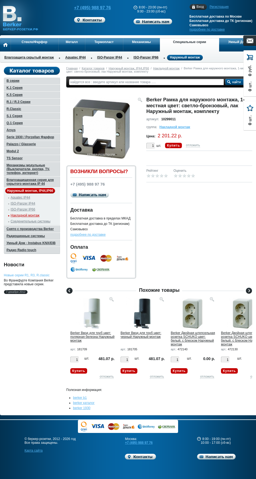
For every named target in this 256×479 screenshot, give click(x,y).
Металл (72, 42)
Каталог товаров (93, 68)
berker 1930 (81, 408)
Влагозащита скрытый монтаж (29, 57)
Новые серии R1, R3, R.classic (26, 275)
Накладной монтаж (166, 68)
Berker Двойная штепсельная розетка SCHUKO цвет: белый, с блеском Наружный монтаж (193, 338)
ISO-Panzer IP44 (109, 57)
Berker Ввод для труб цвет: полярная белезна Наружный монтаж (92, 336)
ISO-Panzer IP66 (146, 57)
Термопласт (104, 42)
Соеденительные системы (30, 221)
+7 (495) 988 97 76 (89, 7)
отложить (193, 145)
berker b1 (80, 398)
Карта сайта (33, 450)
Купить (173, 145)
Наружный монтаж (185, 57)
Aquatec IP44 (75, 57)
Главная (72, 68)
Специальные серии (189, 42)
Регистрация (219, 7)
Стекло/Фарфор (35, 42)
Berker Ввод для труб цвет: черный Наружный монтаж (141, 335)
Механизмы (141, 42)
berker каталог (84, 403)
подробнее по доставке (207, 29)
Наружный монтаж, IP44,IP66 (129, 68)
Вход (200, 7)
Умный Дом (237, 42)
